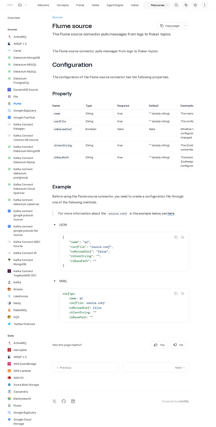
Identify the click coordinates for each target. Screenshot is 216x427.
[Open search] (176, 5)
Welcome (43, 5)
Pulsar (80, 5)
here (170, 213)
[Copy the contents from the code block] (176, 237)
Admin (135, 5)
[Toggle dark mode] (195, 5)
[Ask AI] (182, 237)
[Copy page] (169, 25)
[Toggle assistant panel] (186, 5)
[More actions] (204, 5)
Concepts (63, 5)
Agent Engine (115, 5)
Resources (157, 5)
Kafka (95, 5)
